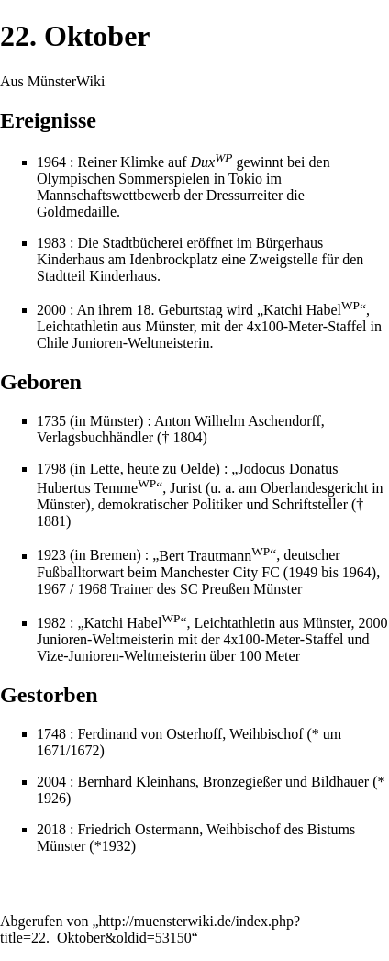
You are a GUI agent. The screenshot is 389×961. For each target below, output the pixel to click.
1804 (187, 437)
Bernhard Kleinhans (135, 781)
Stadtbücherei (143, 243)
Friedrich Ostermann (138, 829)
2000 (51, 310)
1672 (84, 750)
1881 (51, 521)
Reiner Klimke (120, 162)
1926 (51, 798)
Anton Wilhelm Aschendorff (237, 421)
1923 (51, 556)
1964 (51, 162)
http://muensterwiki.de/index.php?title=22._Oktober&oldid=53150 (150, 929)
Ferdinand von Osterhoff (149, 734)
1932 (116, 846)
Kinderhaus (123, 276)
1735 (51, 421)
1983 (51, 243)
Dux (212, 162)
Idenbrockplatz (173, 259)
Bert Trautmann (214, 556)
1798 (51, 468)
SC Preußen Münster (241, 589)
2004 (51, 781)
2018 (51, 829)
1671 (51, 750)
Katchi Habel (311, 310)
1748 (51, 734)
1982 (51, 623)
